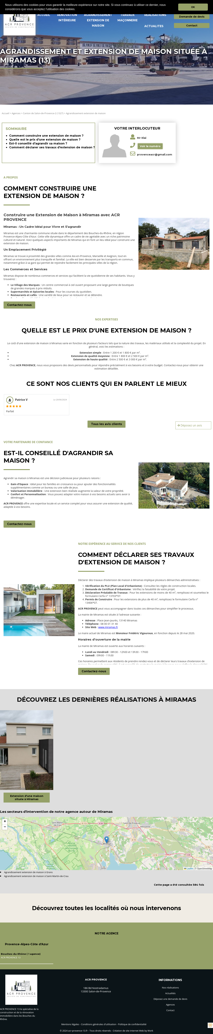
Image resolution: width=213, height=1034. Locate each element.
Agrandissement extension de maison (86, 113)
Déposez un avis (189, 425)
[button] (76, 9)
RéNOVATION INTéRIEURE (67, 17)
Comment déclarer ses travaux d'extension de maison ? (52, 147)
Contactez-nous (19, 305)
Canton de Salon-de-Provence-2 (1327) (43, 113)
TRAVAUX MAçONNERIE (128, 17)
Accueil (6, 113)
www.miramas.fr (108, 627)
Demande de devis (191, 16)
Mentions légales (70, 1024)
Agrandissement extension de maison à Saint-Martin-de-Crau (36, 876)
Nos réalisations (170, 987)
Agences (16, 113)
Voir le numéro (150, 146)
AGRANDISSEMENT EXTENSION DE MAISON (98, 20)
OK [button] (193, 7)
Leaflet (188, 868)
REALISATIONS (155, 15)
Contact (191, 25)
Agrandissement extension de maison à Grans (28, 872)
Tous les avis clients (106, 424)
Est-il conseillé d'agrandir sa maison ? (38, 143)
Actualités (170, 993)
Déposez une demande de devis (170, 999)
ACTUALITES (153, 26)
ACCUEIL (43, 15)
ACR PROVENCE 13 (10, 957)
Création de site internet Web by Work (133, 1030)
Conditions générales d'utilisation (98, 1024)
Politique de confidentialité (132, 1024)
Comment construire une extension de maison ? (46, 135)
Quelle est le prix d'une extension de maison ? (44, 139)
